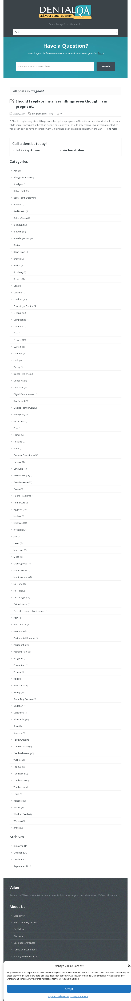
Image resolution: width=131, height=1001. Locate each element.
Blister (17, 245)
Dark (16, 360)
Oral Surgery (20, 597)
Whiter (17, 807)
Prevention (19, 665)
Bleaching (19, 224)
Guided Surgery (22, 475)
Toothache (19, 773)
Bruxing (18, 279)
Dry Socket (19, 401)
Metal (16, 556)
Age (16, 170)
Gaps (16, 448)
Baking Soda (20, 218)
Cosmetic (18, 326)
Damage (18, 353)
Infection (18, 529)
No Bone (18, 583)
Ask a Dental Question (25, 922)
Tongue (18, 766)
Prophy (17, 672)
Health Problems (22, 495)
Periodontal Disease (24, 638)
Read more (111, 128)
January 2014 (20, 845)
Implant (17, 516)
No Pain (18, 590)
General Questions (24, 455)
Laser (16, 543)
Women (18, 821)
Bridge (17, 265)
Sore (16, 726)
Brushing (18, 272)
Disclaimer (19, 915)
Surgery (18, 733)
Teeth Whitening (22, 753)
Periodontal (20, 631)
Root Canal (19, 685)
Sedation (18, 705)
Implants (18, 522)
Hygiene (18, 509)
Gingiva (18, 461)
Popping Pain (20, 651)
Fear (16, 428)
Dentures (18, 387)
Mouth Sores (20, 570)
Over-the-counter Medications (29, 611)
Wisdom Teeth (21, 814)
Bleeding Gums (22, 238)
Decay (17, 367)
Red (16, 678)
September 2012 (22, 866)
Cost (16, 333)
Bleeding (18, 231)
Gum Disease (21, 482)
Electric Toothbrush (24, 407)
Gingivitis (18, 468)
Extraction (19, 421)
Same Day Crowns (23, 699)
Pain (16, 617)
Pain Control (20, 624)
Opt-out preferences (58, 997)
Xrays (17, 827)
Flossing (18, 441)
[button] (129, 966)
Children (18, 299)
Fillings (17, 434)
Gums (17, 489)
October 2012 (20, 859)
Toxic (16, 793)
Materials (18, 550)
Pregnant (36, 113)
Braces (17, 258)
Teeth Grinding (21, 739)
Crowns (18, 340)
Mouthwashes (21, 577)
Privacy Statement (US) (25, 956)
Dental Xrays (20, 380)
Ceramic (18, 292)
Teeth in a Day (21, 746)
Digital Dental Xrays (24, 394)
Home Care (19, 502)
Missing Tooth (21, 563)
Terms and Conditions (25, 949)
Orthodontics (20, 604)
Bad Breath (19, 211)
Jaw (15, 536)
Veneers (18, 800)
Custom (18, 346)
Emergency (19, 414)
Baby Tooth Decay (23, 197)
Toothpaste (20, 780)
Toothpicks (19, 787)
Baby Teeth (20, 190)
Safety (17, 692)
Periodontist (20, 644)
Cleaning (18, 312)
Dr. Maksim (19, 929)
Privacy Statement (79, 997)
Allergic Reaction (22, 177)
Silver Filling (47, 113)
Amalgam (18, 184)
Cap (16, 285)
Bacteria (18, 204)
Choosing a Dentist (23, 306)
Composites (20, 319)
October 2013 (20, 852)
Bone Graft (19, 251)
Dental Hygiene (22, 373)
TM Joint (18, 760)
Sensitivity (19, 712)
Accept (69, 989)
